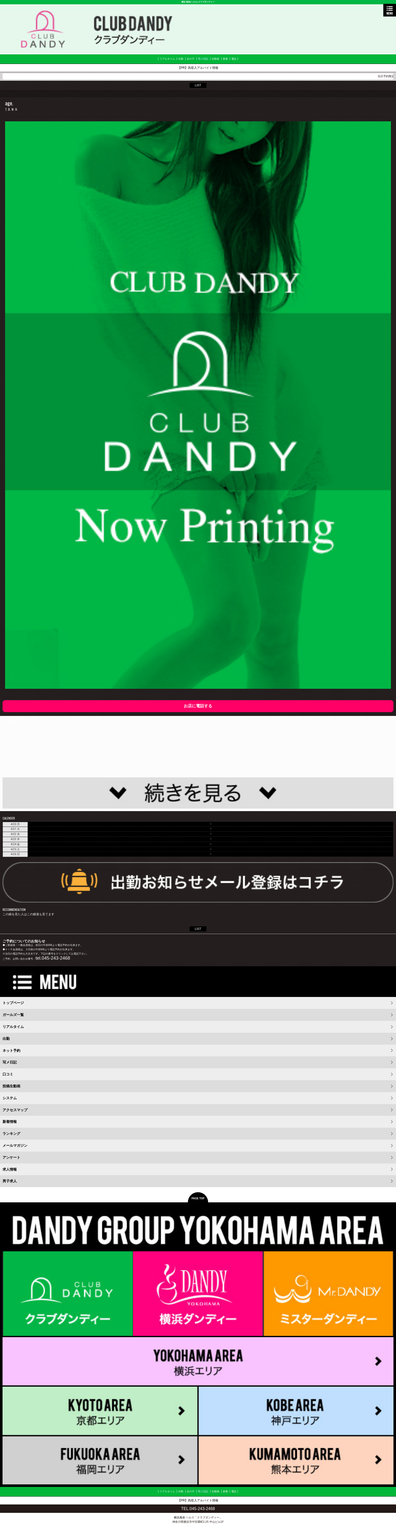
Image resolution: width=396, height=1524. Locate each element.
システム (10, 1098)
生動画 (215, 58)
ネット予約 (11, 1050)
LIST (198, 85)
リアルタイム (167, 58)
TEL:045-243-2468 (198, 1508)
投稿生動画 (11, 1086)
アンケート (11, 1157)
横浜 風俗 (186, 2)
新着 (225, 58)
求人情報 (10, 1169)
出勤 (180, 58)
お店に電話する (198, 706)
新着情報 (10, 1122)
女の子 (190, 58)
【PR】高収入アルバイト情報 (198, 68)
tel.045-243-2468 (53, 958)
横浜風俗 (179, 1517)
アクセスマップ (15, 1110)
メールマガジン (15, 1145)
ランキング (11, 1134)
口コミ (8, 1074)
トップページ (13, 1003)
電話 (233, 58)
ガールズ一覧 (13, 1015)
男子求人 (10, 1181)
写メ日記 (203, 58)
